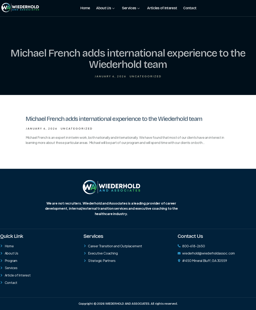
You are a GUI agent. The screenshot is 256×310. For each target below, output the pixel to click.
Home (85, 8)
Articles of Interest (162, 8)
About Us (105, 8)
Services (131, 8)
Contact (189, 8)
